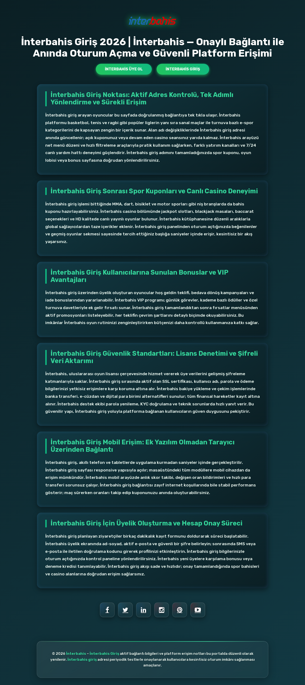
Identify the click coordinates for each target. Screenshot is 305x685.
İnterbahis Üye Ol (124, 69)
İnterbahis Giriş (183, 69)
